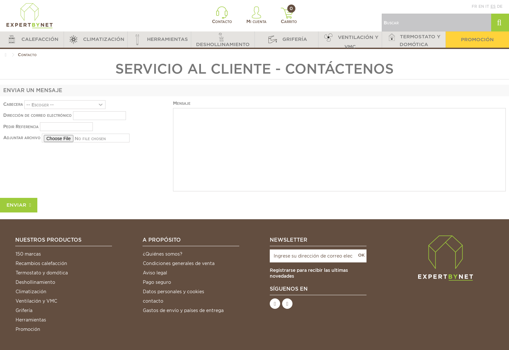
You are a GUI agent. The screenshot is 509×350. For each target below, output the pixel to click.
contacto (153, 301)
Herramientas (31, 319)
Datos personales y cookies (173, 291)
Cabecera (13, 104)
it (487, 6)
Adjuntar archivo (22, 137)
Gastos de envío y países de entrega (183, 310)
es (493, 6)
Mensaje (182, 103)
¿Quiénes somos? (162, 254)
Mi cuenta (256, 15)
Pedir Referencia (21, 126)
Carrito (289, 16)
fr (474, 6)
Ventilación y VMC (36, 301)
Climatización (31, 291)
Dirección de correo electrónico (37, 115)
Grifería (24, 310)
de (500, 6)
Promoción (28, 329)
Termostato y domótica (42, 272)
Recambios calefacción (41, 263)
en (481, 6)
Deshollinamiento (35, 282)
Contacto (222, 15)
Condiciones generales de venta (179, 263)
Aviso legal (155, 272)
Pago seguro (157, 282)
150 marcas (28, 254)
